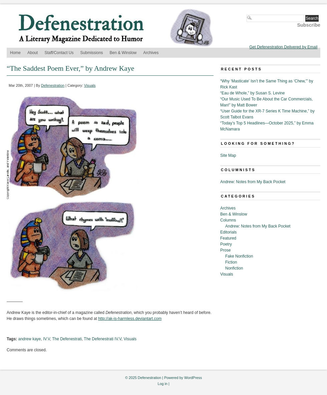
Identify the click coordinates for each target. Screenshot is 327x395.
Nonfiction (234, 268)
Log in (162, 384)
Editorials (228, 232)
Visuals (90, 85)
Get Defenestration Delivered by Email (283, 47)
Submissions (91, 52)
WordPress (193, 378)
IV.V (46, 339)
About (32, 52)
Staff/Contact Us (58, 52)
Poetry (226, 244)
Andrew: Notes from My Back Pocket (252, 181)
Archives (150, 52)
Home (15, 52)
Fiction (231, 262)
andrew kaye (29, 339)
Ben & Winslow (123, 52)
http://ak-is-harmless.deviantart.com (129, 318)
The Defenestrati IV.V (102, 339)
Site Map (228, 155)
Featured (228, 238)
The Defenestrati (67, 339)
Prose (225, 250)
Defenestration (52, 85)
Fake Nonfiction (239, 256)
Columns (228, 220)
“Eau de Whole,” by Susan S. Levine (252, 93)
